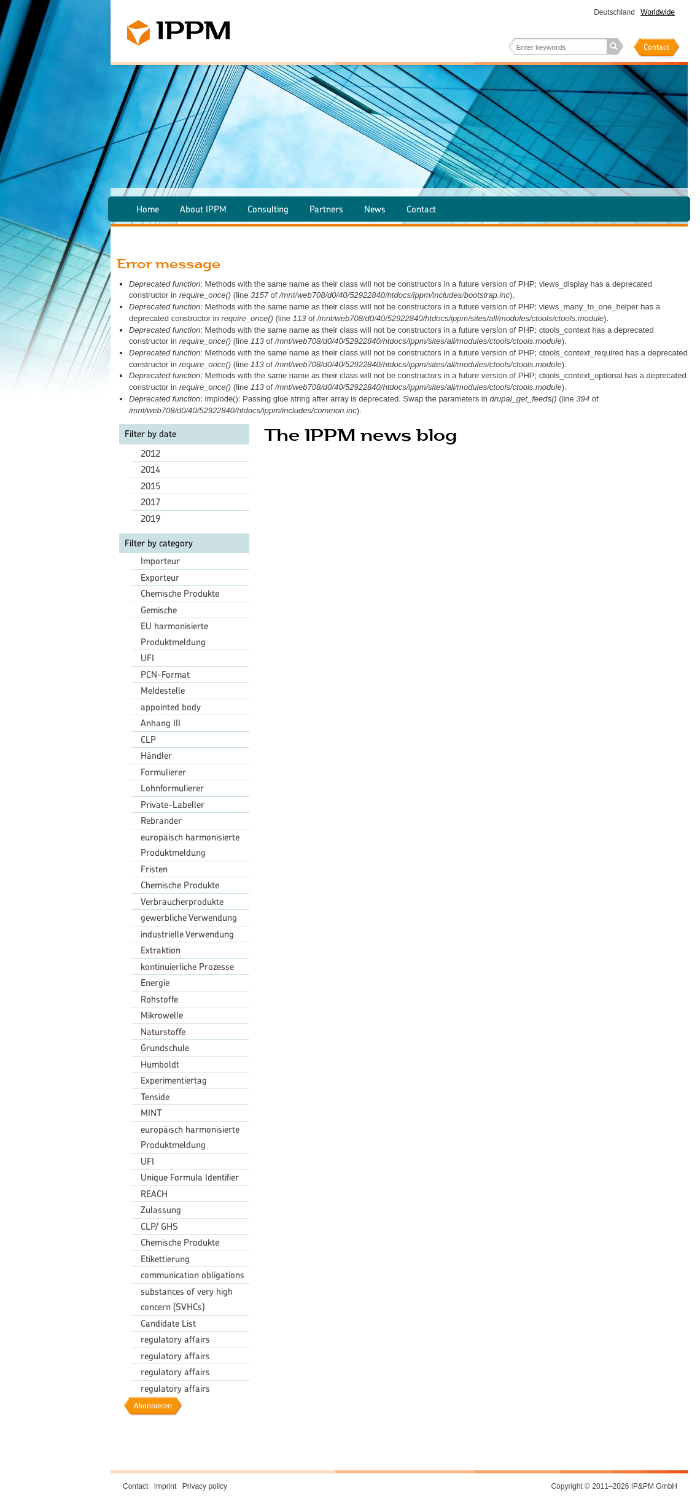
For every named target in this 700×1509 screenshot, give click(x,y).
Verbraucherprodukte (182, 901)
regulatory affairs (175, 1339)
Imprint (165, 1486)
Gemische (159, 610)
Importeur (160, 561)
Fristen (154, 869)
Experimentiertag (174, 1080)
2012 (150, 453)
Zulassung (161, 1210)
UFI (147, 658)
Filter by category (159, 543)
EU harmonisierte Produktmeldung (174, 634)
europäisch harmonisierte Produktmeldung (190, 845)
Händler (156, 755)
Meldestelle (163, 690)
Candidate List (168, 1323)
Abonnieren (153, 1405)
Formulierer (163, 772)
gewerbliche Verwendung (189, 917)
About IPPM (203, 209)
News (375, 209)
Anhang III (161, 723)
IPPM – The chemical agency (178, 32)
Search (615, 46)
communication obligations (192, 1275)
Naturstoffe (163, 1032)
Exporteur (160, 577)
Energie (155, 982)
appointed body (171, 707)
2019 (150, 518)
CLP (148, 739)
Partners (326, 209)
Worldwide (657, 12)
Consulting (268, 209)
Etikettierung (165, 1259)
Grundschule (165, 1047)
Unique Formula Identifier (190, 1177)
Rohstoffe (159, 999)
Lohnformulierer (172, 788)
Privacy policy (204, 1486)
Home (147, 209)
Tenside (155, 1097)
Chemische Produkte (180, 593)
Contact (656, 47)
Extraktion (161, 950)
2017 (150, 502)
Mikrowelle (162, 1015)
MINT (151, 1113)
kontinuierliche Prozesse (187, 966)
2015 (150, 486)
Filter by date (150, 434)
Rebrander (161, 820)
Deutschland (614, 12)
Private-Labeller (172, 804)
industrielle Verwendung (187, 934)
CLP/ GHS (159, 1226)
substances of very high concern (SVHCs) (187, 1299)
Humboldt (160, 1064)
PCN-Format (165, 674)
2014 (150, 469)
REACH (154, 1194)
